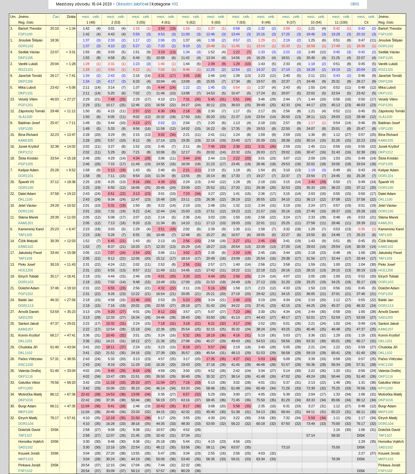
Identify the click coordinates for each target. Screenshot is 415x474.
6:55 (136, 235)
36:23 (336, 187)
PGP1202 (25, 294)
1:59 (261, 135)
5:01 (286, 323)
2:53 (161, 300)
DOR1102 (25, 46)
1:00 (361, 253)
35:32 (235, 329)
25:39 (260, 140)
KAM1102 (25, 246)
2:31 (111, 64)
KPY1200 (25, 388)
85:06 (336, 400)
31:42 (210, 305)
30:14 (310, 140)
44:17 (310, 105)
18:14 (185, 258)
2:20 (211, 123)
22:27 (285, 235)
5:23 (186, 300)
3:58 (286, 264)
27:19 (235, 294)
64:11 (310, 412)
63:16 (185, 400)
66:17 (54, 335)
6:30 (161, 111)
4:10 (111, 46)
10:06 (160, 152)
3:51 (161, 229)
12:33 (160, 246)
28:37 (336, 211)
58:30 (336, 435)
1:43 (261, 64)
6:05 (111, 117)
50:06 (160, 459)
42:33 (285, 105)
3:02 (186, 253)
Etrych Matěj (27, 418)
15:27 (210, 235)
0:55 (361, 146)
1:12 (336, 135)
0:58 (236, 28)
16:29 (260, 58)
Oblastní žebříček (132, 4)
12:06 (135, 258)
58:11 (210, 447)
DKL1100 (25, 199)
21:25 (336, 58)
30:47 (310, 152)
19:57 (260, 81)
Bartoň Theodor (30, 28)
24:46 (160, 317)
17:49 (336, 46)
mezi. (86, 17)
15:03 (185, 211)
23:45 (235, 164)
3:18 (186, 323)
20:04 (54, 64)
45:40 (210, 412)
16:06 (135, 187)
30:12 (210, 105)
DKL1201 (25, 341)
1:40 (161, 64)
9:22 (136, 211)
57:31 (54, 359)
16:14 (210, 176)
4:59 (161, 371)
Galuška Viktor (29, 382)
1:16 (136, 28)
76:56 (54, 382)
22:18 (260, 270)
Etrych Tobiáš (28, 276)
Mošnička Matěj (30, 394)
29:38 (260, 187)
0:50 (361, 99)
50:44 (336, 376)
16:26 (160, 365)
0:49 (361, 158)
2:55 (211, 453)
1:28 (86, 64)
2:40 (286, 76)
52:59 (336, 317)
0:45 (336, 52)
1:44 (186, 64)
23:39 (260, 246)
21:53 (210, 282)
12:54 (235, 69)
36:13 (310, 199)
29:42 (260, 294)
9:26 (111, 294)
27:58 (310, 223)
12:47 (135, 199)
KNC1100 (25, 365)
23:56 (310, 176)
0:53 (361, 217)
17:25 (285, 34)
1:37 (211, 28)
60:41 (336, 353)
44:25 (310, 305)
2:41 (211, 135)
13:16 (110, 447)
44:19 (135, 459)
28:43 (185, 317)
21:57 (260, 211)
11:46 (160, 93)
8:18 (186, 347)
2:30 (211, 111)
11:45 (235, 46)
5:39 (286, 394)
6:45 (111, 241)
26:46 (260, 164)
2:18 (186, 111)
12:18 (110, 418)
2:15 (136, 135)
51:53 (260, 353)
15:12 (160, 258)
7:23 (186, 194)
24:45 (336, 176)
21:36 (160, 341)
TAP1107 (25, 435)
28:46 (336, 223)
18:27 (210, 246)
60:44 (285, 412)
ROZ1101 (25, 69)
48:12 (160, 447)
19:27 (260, 176)
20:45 (160, 187)
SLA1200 (25, 117)
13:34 (210, 58)
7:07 (111, 253)
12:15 (110, 465)
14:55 (160, 164)
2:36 (261, 194)
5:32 (186, 335)
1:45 (211, 87)
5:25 (111, 93)
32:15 (210, 329)
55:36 (310, 365)
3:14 (111, 87)
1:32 (261, 28)
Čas (56, 17)
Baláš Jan (25, 300)
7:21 (136, 152)
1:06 (361, 394)
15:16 (260, 34)
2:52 (161, 264)
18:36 (54, 40)
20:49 (210, 258)
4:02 (86, 371)
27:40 (310, 211)
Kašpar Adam (28, 170)
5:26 (111, 235)
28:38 (285, 140)
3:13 (136, 194)
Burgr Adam (27, 406)
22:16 (210, 140)
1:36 (311, 135)
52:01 (310, 317)
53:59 (54, 312)
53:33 (185, 388)
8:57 (136, 270)
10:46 (160, 235)
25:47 (54, 123)
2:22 (286, 52)
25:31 (336, 81)
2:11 (311, 76)
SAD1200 (25, 317)
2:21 (186, 135)
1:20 (336, 371)
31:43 (336, 152)
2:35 (211, 253)
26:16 (285, 270)
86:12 (54, 394)
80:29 (185, 471)
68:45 (210, 400)
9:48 (136, 282)
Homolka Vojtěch (31, 441)
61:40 (54, 347)
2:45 (161, 146)
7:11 (111, 176)
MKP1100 (25, 412)
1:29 (261, 40)
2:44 (286, 99)
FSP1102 (25, 471)
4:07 (286, 276)
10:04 (160, 81)
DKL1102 (25, 353)
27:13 (260, 282)
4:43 (111, 34)
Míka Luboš (27, 87)
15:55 (210, 81)
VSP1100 (25, 128)
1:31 (361, 382)
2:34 (261, 205)
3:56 (261, 418)
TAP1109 (25, 258)
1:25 (311, 40)
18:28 (310, 69)
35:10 (135, 388)
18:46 (310, 34)
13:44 (235, 34)
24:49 (235, 282)
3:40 (261, 347)
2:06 (161, 40)
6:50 (111, 187)
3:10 (286, 170)
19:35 (185, 140)
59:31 (235, 459)
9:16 (136, 182)
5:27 (136, 46)
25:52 (210, 187)
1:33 (261, 52)
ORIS (354, 4)
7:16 (111, 305)
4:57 (161, 359)
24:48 (310, 81)
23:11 (185, 199)
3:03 (111, 52)
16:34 (135, 317)
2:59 (286, 135)
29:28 (54, 205)
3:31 (161, 76)
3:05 (186, 76)
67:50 (285, 424)
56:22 (235, 424)
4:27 (236, 359)
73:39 (310, 388)
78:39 (336, 459)
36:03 (235, 105)
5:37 (286, 382)
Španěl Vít (26, 182)
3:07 (286, 158)
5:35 (161, 394)
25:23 (54, 229)
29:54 (336, 246)
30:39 (54, 241)
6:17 (161, 418)
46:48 (336, 329)
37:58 (54, 194)
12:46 (210, 34)
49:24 (310, 376)
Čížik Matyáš (28, 241)
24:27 (185, 105)
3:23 (161, 347)
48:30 (185, 424)
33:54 (54, 158)
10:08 (160, 58)
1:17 (136, 40)
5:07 (211, 312)
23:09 (185, 187)
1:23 (136, 64)
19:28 (336, 34)
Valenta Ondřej (29, 371)
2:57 (136, 111)
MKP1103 (25, 459)
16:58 (310, 46)
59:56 (285, 341)
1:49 (311, 52)
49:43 (235, 341)
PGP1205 (25, 164)
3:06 (161, 158)
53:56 (185, 447)
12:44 (160, 211)
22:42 (85, 394)
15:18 (135, 329)
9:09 (111, 430)
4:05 (261, 394)
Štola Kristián (28, 158)
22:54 (336, 93)
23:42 (54, 87)
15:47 (235, 93)
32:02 (310, 164)
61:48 (235, 388)
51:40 (54, 371)
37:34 (185, 435)
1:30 (236, 229)
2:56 (286, 111)
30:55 (260, 199)
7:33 (161, 46)
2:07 (136, 217)
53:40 (185, 459)
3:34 (261, 371)
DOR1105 (25, 211)
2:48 (211, 205)
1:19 (236, 170)
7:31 (186, 99)
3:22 (161, 205)
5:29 (111, 152)
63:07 (235, 447)
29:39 (54, 217)
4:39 (161, 182)
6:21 (211, 323)
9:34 (111, 199)
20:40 (310, 58)
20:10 (54, 28)
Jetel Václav (27, 205)
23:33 (135, 412)
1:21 (311, 28)
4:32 (161, 288)
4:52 (211, 371)
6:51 (111, 194)
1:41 (236, 194)
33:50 (210, 317)
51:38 (235, 412)
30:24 (110, 459)
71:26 (285, 388)
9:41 (111, 406)
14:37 (260, 69)
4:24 (111, 264)
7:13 (111, 223)
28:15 (310, 270)
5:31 (111, 205)
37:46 (54, 288)
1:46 (336, 382)
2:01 (86, 205)
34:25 (336, 282)
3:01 (111, 28)
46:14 (160, 388)
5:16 (211, 288)
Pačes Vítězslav (30, 359)
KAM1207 (25, 329)
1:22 (236, 52)
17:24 (260, 93)
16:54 (160, 294)
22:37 (285, 81)
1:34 (186, 52)
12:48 (185, 235)
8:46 (186, 69)
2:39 (211, 64)
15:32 (160, 117)
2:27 (236, 241)
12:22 (135, 294)
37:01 (336, 294)
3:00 (236, 394)
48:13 (235, 353)
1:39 (236, 76)
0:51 (336, 40)
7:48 (111, 99)
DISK (55, 430)
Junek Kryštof (28, 146)
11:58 (160, 128)
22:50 (285, 128)
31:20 (285, 282)
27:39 (160, 353)
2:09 (286, 28)
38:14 (235, 376)
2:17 (261, 111)
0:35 (361, 229)
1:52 (211, 52)
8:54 (136, 176)
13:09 (185, 81)
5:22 (136, 69)
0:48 (361, 87)
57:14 (310, 435)
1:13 (236, 123)
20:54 (235, 246)
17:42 (210, 270)
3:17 (236, 323)
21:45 (135, 435)
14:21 (110, 341)
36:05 (310, 294)
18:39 (185, 164)
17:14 (160, 140)
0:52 (336, 87)
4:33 (286, 288)
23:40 (235, 140)
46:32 (54, 300)
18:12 (135, 341)
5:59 (136, 34)
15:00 (110, 388)
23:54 (260, 117)
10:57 (160, 430)
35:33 (310, 187)
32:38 (54, 146)
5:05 (286, 347)
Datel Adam (27, 194)
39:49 (260, 105)
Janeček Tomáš (30, 76)
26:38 (210, 199)
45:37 (336, 305)
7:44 (161, 465)
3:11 (186, 288)
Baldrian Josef (29, 123)
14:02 (185, 128)
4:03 (261, 453)
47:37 (54, 323)
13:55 (185, 176)
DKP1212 (25, 152)
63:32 (310, 341)
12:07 (110, 435)
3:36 (86, 335)
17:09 (185, 282)
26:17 (54, 76)
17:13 (210, 223)
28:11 (310, 117)
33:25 (310, 282)
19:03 (235, 223)
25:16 (285, 211)
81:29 (285, 400)
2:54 (136, 253)
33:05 (336, 164)
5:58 (236, 406)
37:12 (54, 182)
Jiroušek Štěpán (30, 40)
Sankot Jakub (28, 323)
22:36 (160, 329)
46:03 (54, 99)
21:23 (210, 164)
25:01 (336, 128)
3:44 (111, 123)
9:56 (136, 128)
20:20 (210, 117)
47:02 (285, 376)
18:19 (210, 335)
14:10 (185, 223)
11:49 (135, 164)
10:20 (135, 246)
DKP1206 (25, 81)
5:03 (286, 335)
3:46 (261, 99)
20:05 (185, 294)
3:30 (261, 312)
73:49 (310, 424)
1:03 (336, 158)
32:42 (160, 435)
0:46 (361, 76)
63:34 (260, 459)
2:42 (236, 371)
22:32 (235, 152)
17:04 (135, 465)
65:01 (336, 341)
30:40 (185, 376)
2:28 (86, 135)
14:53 (210, 93)
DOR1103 (25, 282)
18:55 (260, 235)
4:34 (136, 158)
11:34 (160, 176)
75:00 (336, 424)
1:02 (336, 323)
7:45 (211, 146)
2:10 (311, 300)
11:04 (160, 382)
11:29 (135, 365)
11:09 (185, 34)
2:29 (86, 99)
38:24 (260, 329)
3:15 (286, 182)
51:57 (285, 365)
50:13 (135, 471)
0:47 (361, 40)
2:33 (111, 40)
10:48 (210, 46)
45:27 (210, 341)
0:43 (336, 76)
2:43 (111, 76)
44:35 (160, 424)
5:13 (111, 170)
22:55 (160, 305)
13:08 (185, 93)
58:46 (210, 388)
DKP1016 (25, 400)
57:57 (160, 471)
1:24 (236, 135)
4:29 (111, 158)
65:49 (260, 388)
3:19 (161, 52)
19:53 (260, 128)
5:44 (186, 441)
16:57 (235, 235)
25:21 (210, 294)
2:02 (161, 123)
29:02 (285, 152)
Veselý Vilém (28, 99)
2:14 (161, 217)
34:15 (285, 294)
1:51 (136, 52)
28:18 (185, 305)
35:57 (185, 353)
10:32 (110, 323)
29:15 (336, 270)
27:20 (235, 187)
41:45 (235, 365)
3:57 (186, 312)
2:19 (286, 40)
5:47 (161, 453)
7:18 (161, 323)
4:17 (111, 81)
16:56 (160, 105)
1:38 (211, 40)
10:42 (160, 406)
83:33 (310, 400)
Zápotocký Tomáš (31, 111)
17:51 (210, 211)
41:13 (235, 317)
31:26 (336, 140)
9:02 (136, 117)
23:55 (310, 235)
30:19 (54, 264)
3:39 (311, 359)
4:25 (111, 182)
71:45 (235, 400)
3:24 (286, 217)
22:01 (260, 223)
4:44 (161, 87)
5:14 (286, 371)
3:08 (211, 406)
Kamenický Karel (31, 229)
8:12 (136, 140)
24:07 (310, 128)
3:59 (111, 69)
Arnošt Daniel (28, 312)
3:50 (186, 371)
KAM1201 (25, 223)
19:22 (235, 270)
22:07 (54, 52)
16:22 (210, 128)
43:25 (285, 329)
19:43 (185, 365)
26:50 (285, 117)
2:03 (311, 194)
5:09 (286, 359)
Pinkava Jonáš (29, 465)
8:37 (111, 246)
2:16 (136, 76)
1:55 (86, 52)
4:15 (111, 111)
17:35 (235, 128)
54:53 (260, 341)
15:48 (160, 199)
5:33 (111, 128)
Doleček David (29, 430)
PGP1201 (25, 105)
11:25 (210, 69)
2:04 (186, 123)
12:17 (185, 152)
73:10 (285, 447)
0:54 (236, 87)
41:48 (260, 376)
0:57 (236, 40)
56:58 (285, 353)
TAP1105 (25, 235)
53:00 (210, 424)
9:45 (111, 371)
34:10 (285, 199)
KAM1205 (25, 140)
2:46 (211, 76)
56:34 (336, 365)
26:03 (260, 152)
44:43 (260, 317)
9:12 (111, 258)
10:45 (110, 335)
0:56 (336, 99)
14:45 (185, 270)
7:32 (111, 211)
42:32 (185, 412)
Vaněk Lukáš (28, 64)
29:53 (285, 164)
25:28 (54, 170)
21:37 (235, 117)
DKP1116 (25, 376)
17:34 (235, 81)
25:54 (260, 258)
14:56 (235, 58)
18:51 (285, 58)
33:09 (110, 471)
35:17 (54, 276)
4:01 (161, 276)
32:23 (54, 135)
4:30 (211, 418)
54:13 (260, 412)
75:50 (260, 400)
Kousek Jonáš (28, 453)
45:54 (210, 353)
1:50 (86, 111)
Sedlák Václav (29, 52)
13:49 (160, 282)
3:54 (161, 28)
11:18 (110, 382)
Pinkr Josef (26, 264)
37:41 (260, 305)
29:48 (54, 111)
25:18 (160, 441)
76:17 (54, 418)
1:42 (86, 28)
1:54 (261, 170)
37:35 (110, 400)
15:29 (185, 246)
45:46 (310, 329)
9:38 (136, 430)
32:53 (285, 187)
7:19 (186, 382)
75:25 (336, 388)
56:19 (160, 400)
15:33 (285, 46)
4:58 (111, 58)
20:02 (210, 152)
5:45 (211, 99)
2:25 (86, 182)
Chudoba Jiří (27, 347)
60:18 (260, 424)
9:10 (186, 46)
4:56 (236, 441)
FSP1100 (25, 34)
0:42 (336, 28)
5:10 (261, 335)
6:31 (286, 406)
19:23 (235, 211)
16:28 (110, 424)
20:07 (285, 93)
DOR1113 (25, 305)
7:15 (111, 164)
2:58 (261, 217)
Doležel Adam (28, 288)
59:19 (310, 353)
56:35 (210, 459)
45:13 (336, 105)
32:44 (336, 258)
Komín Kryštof (28, 335)
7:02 (161, 69)
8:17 (186, 406)
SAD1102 (25, 447)
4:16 (236, 335)
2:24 (186, 182)
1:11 (336, 418)
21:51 (135, 376)
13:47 (110, 376)
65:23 (336, 412)
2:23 (261, 76)
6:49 (136, 58)
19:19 (336, 69)
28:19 (235, 199)
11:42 (185, 58)
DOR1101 (25, 176)
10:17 (110, 105)
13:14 (260, 46)
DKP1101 (25, 93)
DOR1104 (25, 424)
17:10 (285, 69)
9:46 (111, 441)
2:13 (161, 241)
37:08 (336, 199)
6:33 (136, 81)
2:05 (86, 217)
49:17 (285, 317)
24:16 (135, 353)
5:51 (236, 99)
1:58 (86, 170)
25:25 (285, 223)
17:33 (235, 176)
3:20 (186, 276)
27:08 (185, 341)
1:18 (311, 64)
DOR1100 (25, 187)
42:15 (285, 305)
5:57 (111, 140)
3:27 (111, 146)
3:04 (86, 453)
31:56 (310, 258)
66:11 (54, 406)
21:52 (110, 353)
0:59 (361, 347)
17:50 (185, 117)
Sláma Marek (28, 217)
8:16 (111, 365)
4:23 (136, 123)
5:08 (111, 217)
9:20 (136, 223)
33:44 (54, 253)
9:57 (211, 347)
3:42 (86, 382)
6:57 (186, 394)
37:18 (210, 365)
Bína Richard (28, 135)
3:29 (111, 135)
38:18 (135, 424)
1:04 (361, 264)
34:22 (235, 305)
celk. (96, 17)
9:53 (161, 34)
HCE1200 (25, 270)
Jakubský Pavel (30, 253)
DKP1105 (25, 58)
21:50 (135, 418)
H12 (175, 4)
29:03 (336, 117)
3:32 (286, 229)
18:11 (110, 347)
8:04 (136, 371)
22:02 (310, 93)
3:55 (186, 418)
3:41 (286, 241)
